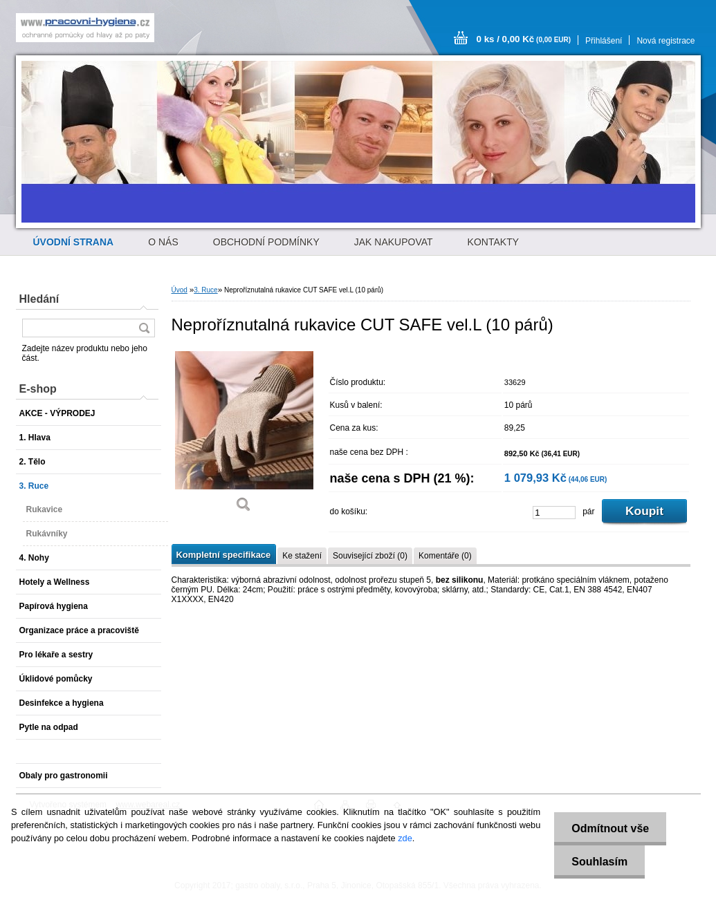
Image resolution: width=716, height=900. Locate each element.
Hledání (39, 299)
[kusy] (554, 512)
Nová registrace (665, 41)
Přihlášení (603, 41)
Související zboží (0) (370, 556)
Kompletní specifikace (223, 555)
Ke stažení (302, 556)
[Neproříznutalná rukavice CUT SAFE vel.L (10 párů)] (244, 435)
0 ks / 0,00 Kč (524, 39)
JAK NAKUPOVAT (393, 241)
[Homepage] (73, 242)
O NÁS (163, 241)
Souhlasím (599, 862)
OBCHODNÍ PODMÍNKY (266, 241)
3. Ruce (205, 290)
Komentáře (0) (445, 556)
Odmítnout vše (610, 828)
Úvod (179, 290)
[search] (144, 328)
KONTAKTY (493, 241)
